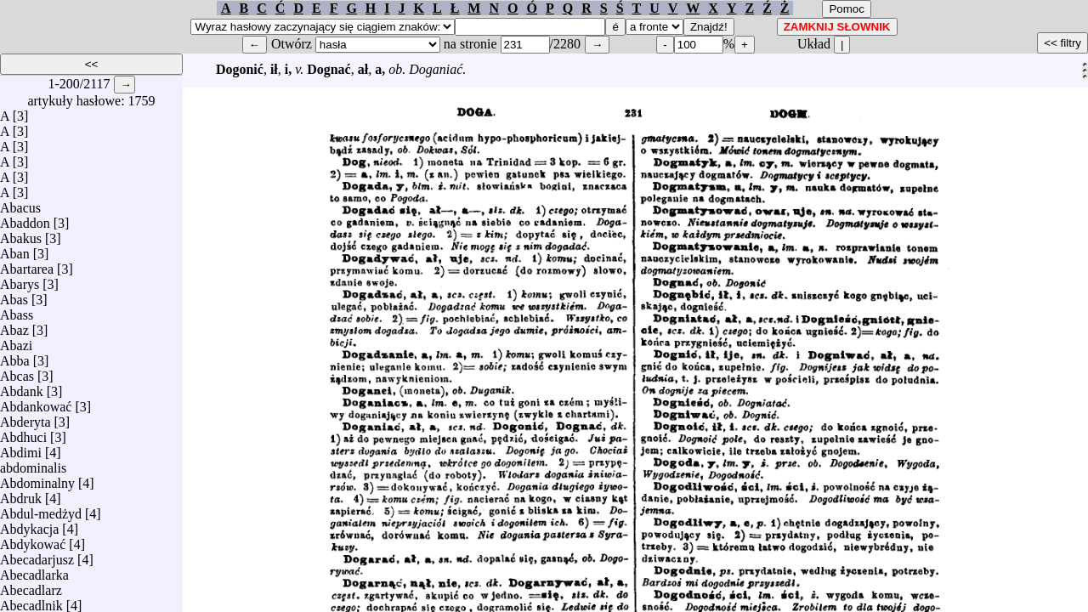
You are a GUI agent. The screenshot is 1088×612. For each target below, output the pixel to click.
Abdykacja (29, 525)
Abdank (21, 387)
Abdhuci (23, 433)
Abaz (14, 326)
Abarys (19, 280)
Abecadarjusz (37, 555)
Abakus (21, 234)
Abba (15, 356)
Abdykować (32, 540)
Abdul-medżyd (41, 509)
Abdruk (21, 494)
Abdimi (21, 448)
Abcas (17, 372)
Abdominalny (37, 479)
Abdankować (35, 402)
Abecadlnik (31, 601)
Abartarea (27, 265)
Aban (15, 249)
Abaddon (25, 219)
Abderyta (25, 418)
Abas (14, 295)
